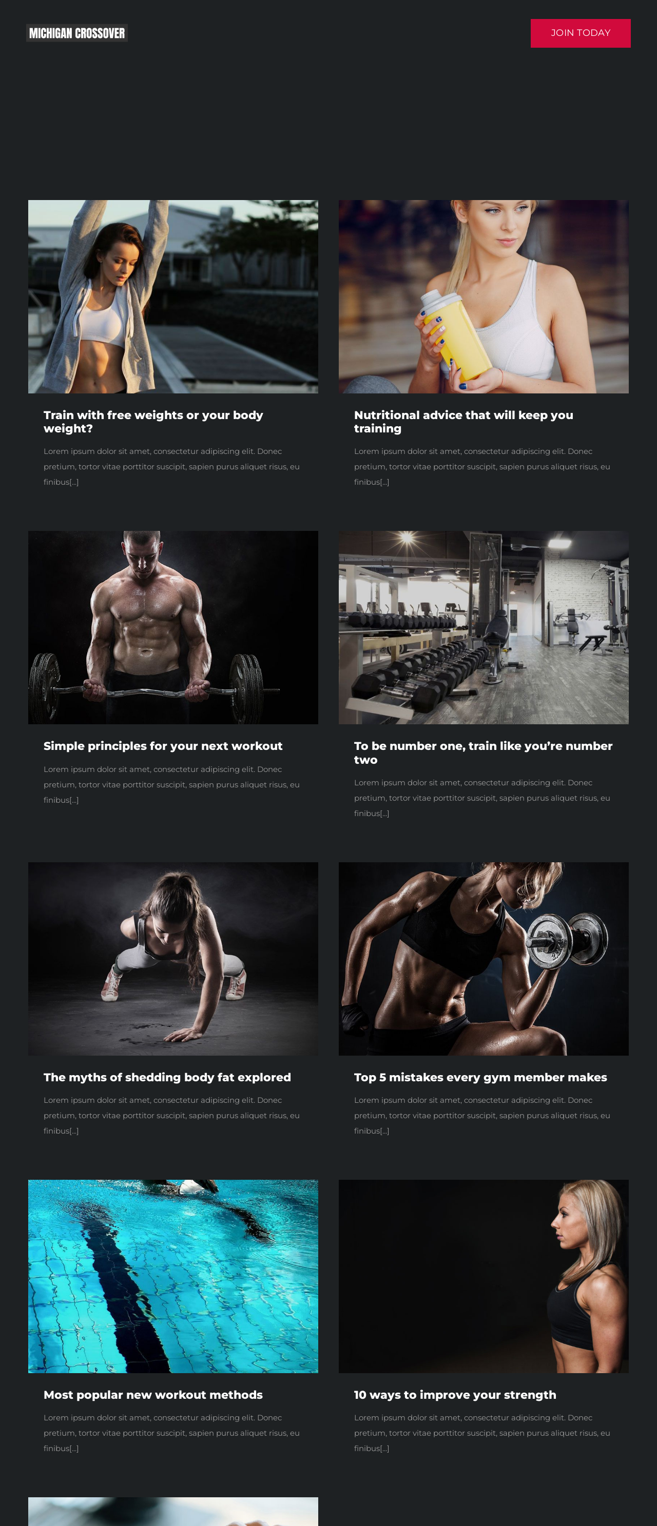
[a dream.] (484, 204)
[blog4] (484, 535)
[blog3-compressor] (173, 1183)
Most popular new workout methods (153, 1395)
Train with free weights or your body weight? (153, 421)
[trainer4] (173, 535)
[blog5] (173, 1501)
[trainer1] (173, 866)
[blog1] (173, 204)
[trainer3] (484, 866)
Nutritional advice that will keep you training (463, 421)
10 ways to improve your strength (455, 1395)
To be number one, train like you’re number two (483, 752)
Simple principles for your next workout (163, 746)
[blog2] (484, 1183)
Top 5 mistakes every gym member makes (480, 1077)
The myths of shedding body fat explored (167, 1077)
